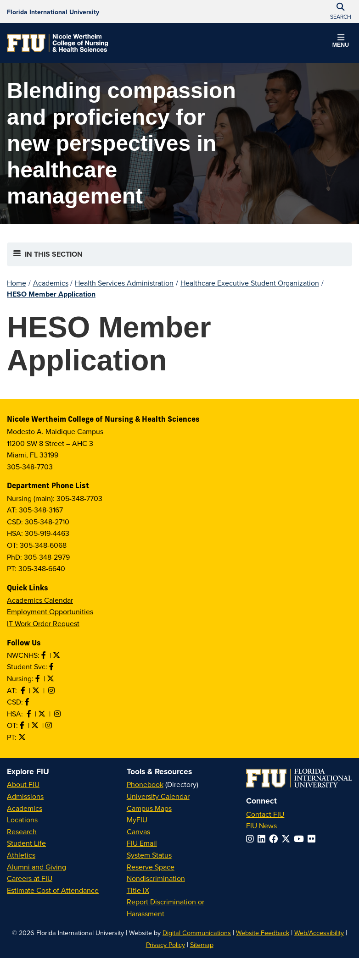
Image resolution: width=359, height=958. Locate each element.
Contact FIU (265, 814)
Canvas (138, 831)
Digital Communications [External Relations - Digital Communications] (197, 932)
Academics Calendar (40, 600)
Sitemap (201, 944)
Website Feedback (262, 932)
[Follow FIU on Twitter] (287, 838)
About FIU (23, 784)
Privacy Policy (165, 944)
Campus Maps (149, 808)
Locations (22, 820)
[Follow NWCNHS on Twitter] (57, 655)
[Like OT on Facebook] (23, 725)
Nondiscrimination (156, 878)
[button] (340, 42)
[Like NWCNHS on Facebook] (44, 655)
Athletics (21, 855)
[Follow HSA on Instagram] (58, 714)
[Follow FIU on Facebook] (275, 838)
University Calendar (158, 796)
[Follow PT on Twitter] (23, 737)
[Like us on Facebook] (28, 702)
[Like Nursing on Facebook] (38, 678)
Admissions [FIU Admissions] (25, 796)
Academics (50, 283)
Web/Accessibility (319, 932)
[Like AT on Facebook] (24, 690)
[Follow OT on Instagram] (49, 725)
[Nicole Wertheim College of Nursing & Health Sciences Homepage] (57, 43)
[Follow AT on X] (36, 690)
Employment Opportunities (50, 611)
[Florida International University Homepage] (53, 11)
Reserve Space (150, 867)
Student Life (26, 843)
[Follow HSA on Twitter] (42, 714)
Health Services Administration (124, 283)
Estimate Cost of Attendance (53, 890)
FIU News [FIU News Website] (261, 825)
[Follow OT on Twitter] (35, 725)
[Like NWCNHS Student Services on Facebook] (52, 666)
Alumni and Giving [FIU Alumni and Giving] (36, 867)
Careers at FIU (29, 878)
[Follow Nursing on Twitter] (51, 678)
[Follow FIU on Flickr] (313, 838)
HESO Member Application (51, 294)
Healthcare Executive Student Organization (249, 283)
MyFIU (137, 820)
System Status (149, 855)
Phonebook (145, 784)
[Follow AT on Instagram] (52, 690)
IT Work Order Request (43, 623)
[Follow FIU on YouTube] (301, 838)
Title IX (138, 890)
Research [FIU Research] (22, 831)
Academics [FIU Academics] (24, 808)
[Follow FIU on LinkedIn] (263, 838)
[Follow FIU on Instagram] (252, 838)
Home (16, 283)
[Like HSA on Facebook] (30, 714)
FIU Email (142, 843)
